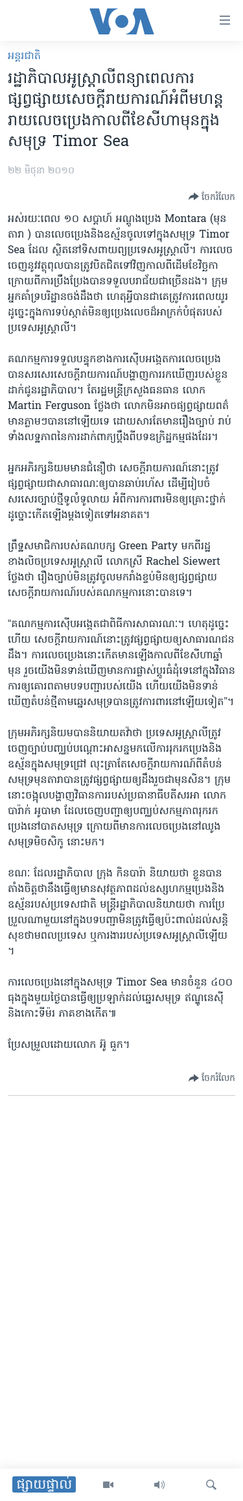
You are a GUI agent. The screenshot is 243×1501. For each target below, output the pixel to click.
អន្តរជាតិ (24, 56)
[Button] (212, 197)
